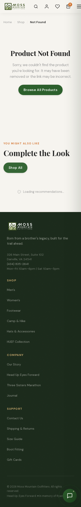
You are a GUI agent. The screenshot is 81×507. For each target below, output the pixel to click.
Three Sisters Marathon (24, 385)
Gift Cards (14, 460)
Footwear (14, 310)
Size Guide (14, 439)
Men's (11, 290)
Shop (21, 22)
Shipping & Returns (20, 428)
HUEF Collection (18, 342)
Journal (12, 395)
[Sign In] (46, 6)
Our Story (14, 364)
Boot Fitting (15, 449)
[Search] (36, 6)
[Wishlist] (57, 6)
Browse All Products (40, 90)
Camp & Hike (16, 321)
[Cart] (68, 6)
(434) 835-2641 (18, 264)
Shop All (15, 169)
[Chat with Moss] (70, 496)
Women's (13, 300)
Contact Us (15, 418)
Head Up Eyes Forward (23, 375)
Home (7, 22)
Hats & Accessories (21, 331)
